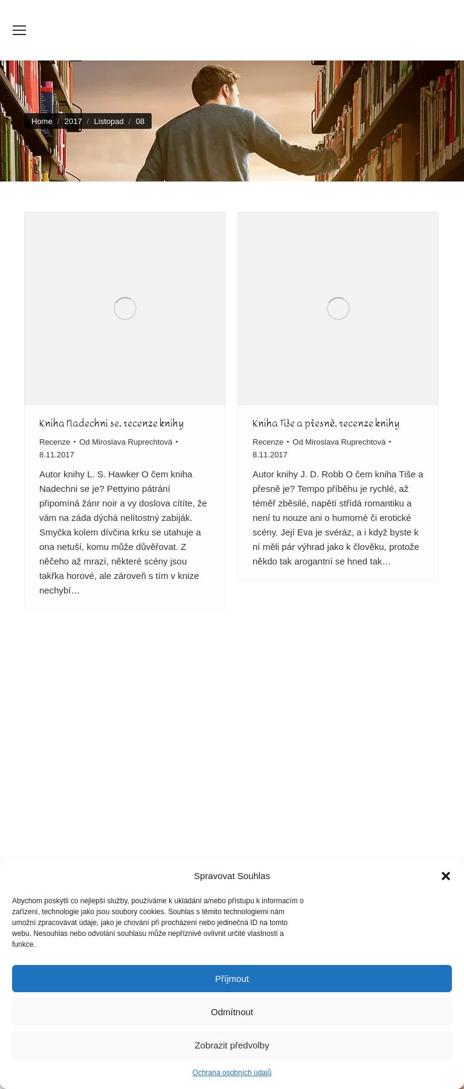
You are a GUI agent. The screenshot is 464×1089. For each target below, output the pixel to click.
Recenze (54, 441)
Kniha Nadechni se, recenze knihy (111, 423)
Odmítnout (232, 1012)
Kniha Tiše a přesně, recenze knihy (326, 423)
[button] (446, 876)
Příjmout (232, 978)
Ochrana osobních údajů (232, 1072)
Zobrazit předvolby (232, 1045)
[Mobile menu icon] (19, 30)
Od (125, 441)
